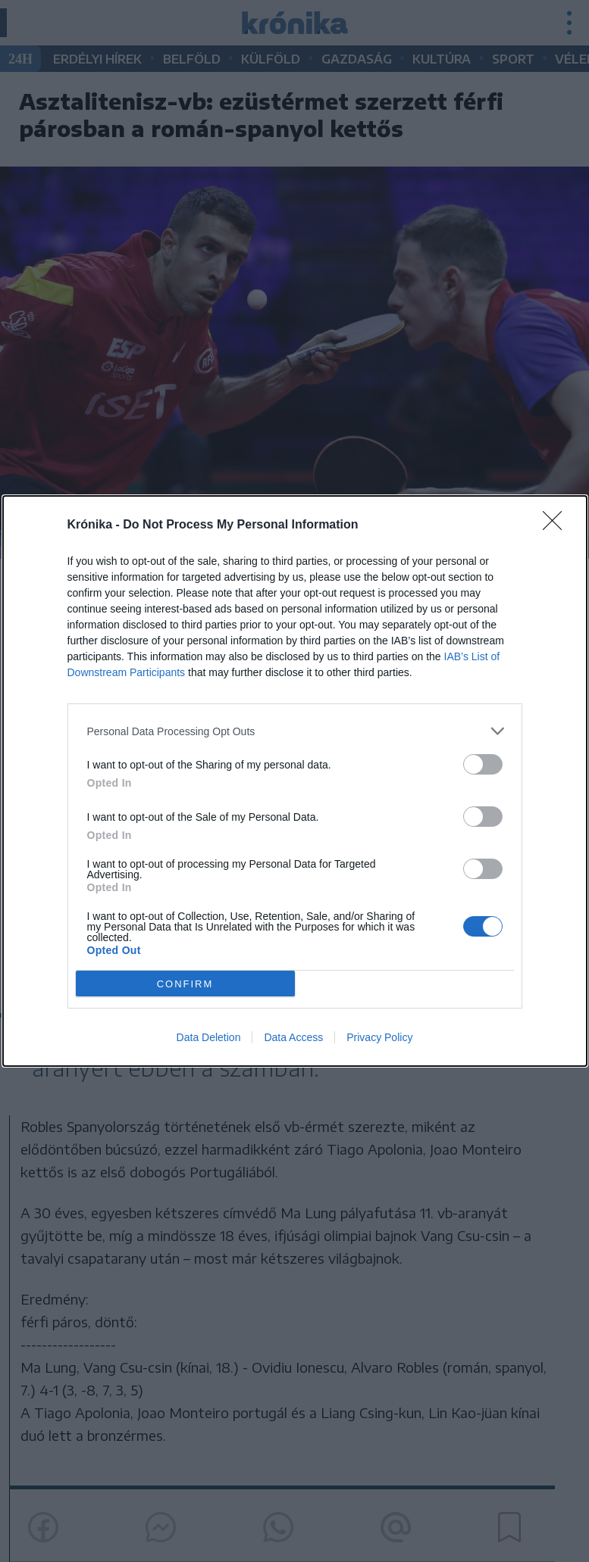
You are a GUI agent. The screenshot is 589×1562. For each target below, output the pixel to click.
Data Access (293, 1037)
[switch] (483, 764)
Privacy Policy (379, 1037)
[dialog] (295, 781)
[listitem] (295, 731)
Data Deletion (209, 1037)
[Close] (557, 525)
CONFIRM (185, 984)
